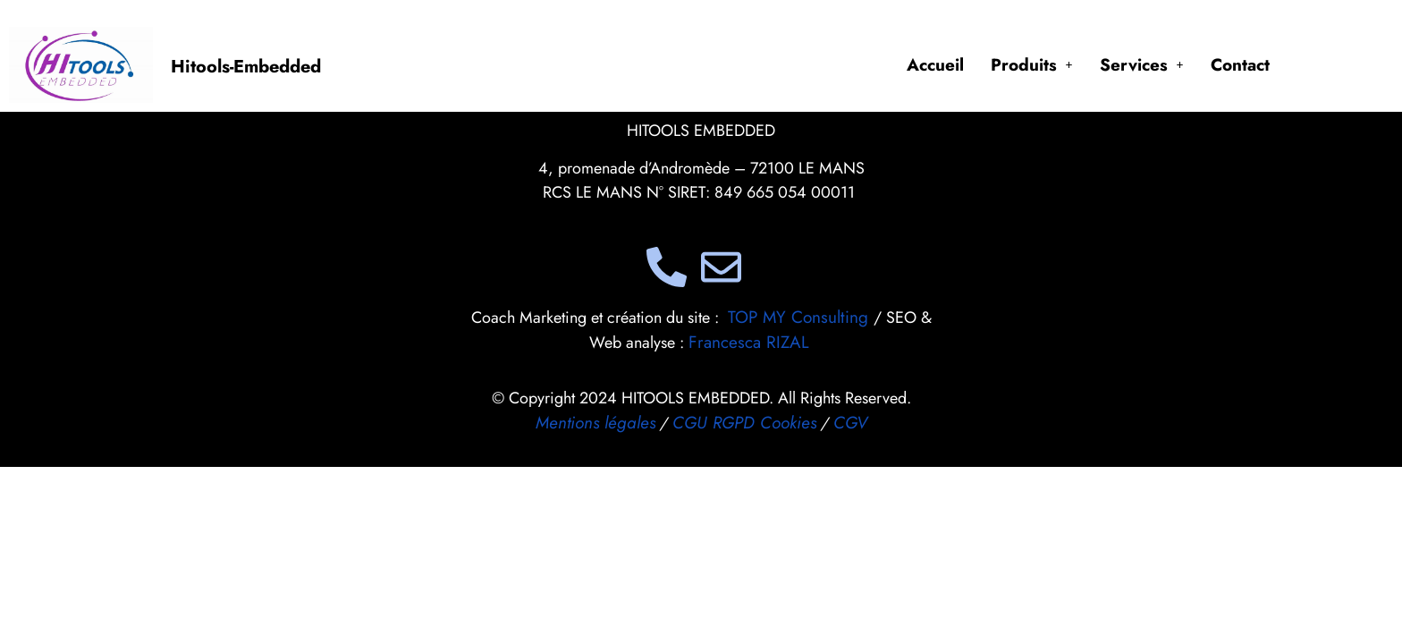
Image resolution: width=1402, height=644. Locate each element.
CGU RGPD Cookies (744, 423)
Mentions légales (595, 423)
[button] (1031, 64)
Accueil (935, 65)
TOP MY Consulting (801, 317)
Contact (1240, 65)
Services (1142, 65)
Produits (1032, 65)
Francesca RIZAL (748, 342)
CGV (850, 423)
